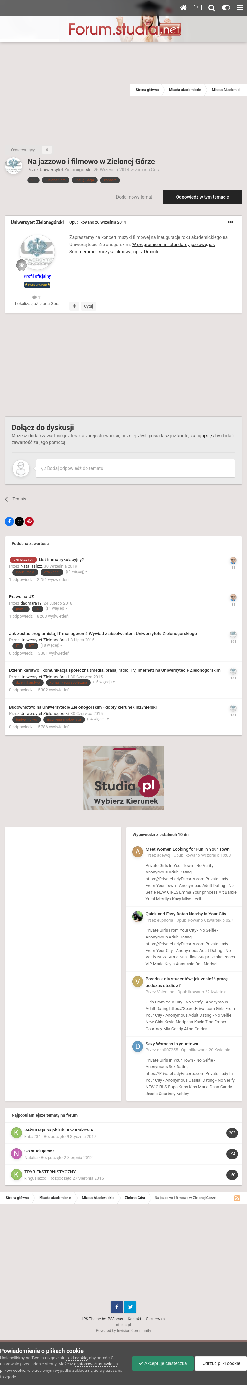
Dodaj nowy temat (134, 196)
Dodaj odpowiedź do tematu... (74, 468)
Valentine (165, 991)
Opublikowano (97, 222)
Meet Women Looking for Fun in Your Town (188, 849)
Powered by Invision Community (123, 1330)
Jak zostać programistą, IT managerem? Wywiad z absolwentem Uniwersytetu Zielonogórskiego (103, 633)
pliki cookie (76, 1357)
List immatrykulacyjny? (61, 559)
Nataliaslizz (31, 566)
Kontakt (134, 1319)
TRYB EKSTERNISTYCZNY (50, 1171)
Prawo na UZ (21, 596)
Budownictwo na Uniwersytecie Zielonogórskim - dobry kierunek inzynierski (83, 707)
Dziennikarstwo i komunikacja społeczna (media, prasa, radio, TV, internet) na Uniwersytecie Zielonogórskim (115, 670)
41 (37, 297)
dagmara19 (31, 603)
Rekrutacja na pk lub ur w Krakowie (58, 1129)
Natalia (31, 1157)
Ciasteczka (155, 1319)
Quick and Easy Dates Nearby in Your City (186, 913)
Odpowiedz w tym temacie (202, 196)
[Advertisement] (65, 90)
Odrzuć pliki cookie (220, 1363)
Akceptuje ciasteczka (163, 1363)
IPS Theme (91, 1319)
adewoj (163, 855)
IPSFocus (115, 1319)
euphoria (165, 920)
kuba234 (32, 1136)
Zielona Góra (147, 169)
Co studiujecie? (39, 1150)
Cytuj (88, 306)
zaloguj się (201, 435)
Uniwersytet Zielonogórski (65, 169)
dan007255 (167, 1050)
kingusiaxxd (35, 1178)
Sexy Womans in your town (172, 1043)
